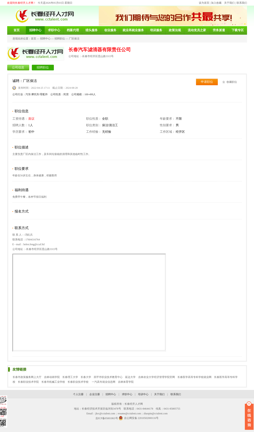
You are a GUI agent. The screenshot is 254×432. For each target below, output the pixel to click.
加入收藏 (216, 2)
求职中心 (127, 394)
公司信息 (18, 67)
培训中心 (143, 394)
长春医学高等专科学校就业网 (194, 377)
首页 (33, 38)
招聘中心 (45, 38)
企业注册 (94, 394)
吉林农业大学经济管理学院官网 (156, 377)
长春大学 (86, 377)
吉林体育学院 (126, 381)
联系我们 (242, 2)
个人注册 (78, 394)
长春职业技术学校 (78, 381)
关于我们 (229, 2)
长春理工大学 (70, 377)
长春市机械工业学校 (53, 381)
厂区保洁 (74, 38)
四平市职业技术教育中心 (108, 377)
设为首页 (204, 2)
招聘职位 (60, 38)
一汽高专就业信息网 (103, 381)
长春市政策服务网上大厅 (27, 377)
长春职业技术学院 (28, 381)
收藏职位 (232, 81)
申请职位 (207, 81)
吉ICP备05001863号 (106, 418)
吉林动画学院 (52, 377)
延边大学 (130, 377)
